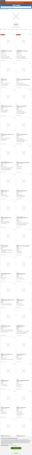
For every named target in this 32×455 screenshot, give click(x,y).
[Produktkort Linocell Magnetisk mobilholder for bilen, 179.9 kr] (8, 208)
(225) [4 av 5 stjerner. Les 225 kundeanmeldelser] (6, 80)
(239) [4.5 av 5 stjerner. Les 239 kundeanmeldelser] (6, 355)
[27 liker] (30, 419)
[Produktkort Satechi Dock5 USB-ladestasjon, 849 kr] (8, 236)
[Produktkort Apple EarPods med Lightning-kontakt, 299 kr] (24, 181)
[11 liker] (14, 201)
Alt (0, 29)
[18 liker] (30, 34)
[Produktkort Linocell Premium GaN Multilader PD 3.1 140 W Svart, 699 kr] (8, 41)
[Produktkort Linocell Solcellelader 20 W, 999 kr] (8, 69)
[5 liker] (14, 146)
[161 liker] (30, 146)
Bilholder (8, 29)
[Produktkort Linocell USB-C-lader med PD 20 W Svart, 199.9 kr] (24, 125)
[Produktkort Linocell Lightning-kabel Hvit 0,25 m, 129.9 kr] (24, 264)
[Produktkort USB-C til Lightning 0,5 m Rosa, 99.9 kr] (8, 264)
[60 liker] (14, 283)
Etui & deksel (13, 29)
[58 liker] (30, 90)
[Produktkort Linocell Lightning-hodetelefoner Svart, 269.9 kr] (8, 426)
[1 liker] (30, 201)
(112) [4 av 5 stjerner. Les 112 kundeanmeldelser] (21, 80)
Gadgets (17, 29)
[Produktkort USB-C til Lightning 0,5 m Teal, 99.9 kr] (24, 344)
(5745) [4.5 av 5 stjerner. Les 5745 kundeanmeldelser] (22, 107)
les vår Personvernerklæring (12, 445)
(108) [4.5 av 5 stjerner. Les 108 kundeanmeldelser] (21, 355)
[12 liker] (14, 174)
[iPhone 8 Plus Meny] (8, 9)
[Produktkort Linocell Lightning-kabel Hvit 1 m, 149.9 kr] (24, 290)
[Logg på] (29, 5)
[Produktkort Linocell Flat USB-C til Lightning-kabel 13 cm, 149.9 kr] (8, 96)
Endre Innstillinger (16, 453)
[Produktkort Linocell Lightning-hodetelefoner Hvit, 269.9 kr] (24, 398)
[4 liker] (30, 118)
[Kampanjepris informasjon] (4, 53)
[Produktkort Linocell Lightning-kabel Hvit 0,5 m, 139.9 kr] (24, 426)
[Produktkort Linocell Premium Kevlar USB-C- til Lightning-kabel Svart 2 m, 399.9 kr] (8, 153)
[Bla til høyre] (31, 30)
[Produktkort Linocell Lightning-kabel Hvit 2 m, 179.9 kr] (8, 371)
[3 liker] (30, 309)
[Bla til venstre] (1, 30)
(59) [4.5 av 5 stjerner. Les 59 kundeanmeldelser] (5, 135)
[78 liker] (14, 391)
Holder (30, 29)
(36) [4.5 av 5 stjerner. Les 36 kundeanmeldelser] (5, 107)
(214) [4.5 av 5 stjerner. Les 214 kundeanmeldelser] (6, 327)
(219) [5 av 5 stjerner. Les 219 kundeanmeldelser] (6, 52)
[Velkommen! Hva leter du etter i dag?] (16, 7)
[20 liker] (14, 90)
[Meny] (1, 5)
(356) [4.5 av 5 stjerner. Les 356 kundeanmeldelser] (6, 163)
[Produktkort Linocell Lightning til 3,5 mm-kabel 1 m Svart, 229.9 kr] (8, 344)
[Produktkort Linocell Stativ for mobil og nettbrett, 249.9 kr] (8, 398)
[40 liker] (30, 257)
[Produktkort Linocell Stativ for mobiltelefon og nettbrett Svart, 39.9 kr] (24, 153)
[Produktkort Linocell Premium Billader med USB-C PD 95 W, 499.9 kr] (8, 316)
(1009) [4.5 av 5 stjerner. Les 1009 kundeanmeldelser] (22, 163)
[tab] (2, 0)
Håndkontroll (21, 29)
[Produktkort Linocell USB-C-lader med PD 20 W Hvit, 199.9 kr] (24, 96)
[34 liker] (30, 364)
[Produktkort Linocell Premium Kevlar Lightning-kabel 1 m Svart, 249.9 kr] (24, 316)
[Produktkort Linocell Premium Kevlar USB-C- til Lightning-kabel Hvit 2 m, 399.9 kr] (24, 208)
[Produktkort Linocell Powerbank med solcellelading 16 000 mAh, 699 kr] (24, 69)
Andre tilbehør (4, 29)
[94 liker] (14, 34)
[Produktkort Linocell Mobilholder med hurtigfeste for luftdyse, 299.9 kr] (8, 290)
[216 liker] (14, 63)
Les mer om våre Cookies (4, 445)
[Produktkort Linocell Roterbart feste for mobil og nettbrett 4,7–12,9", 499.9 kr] (24, 236)
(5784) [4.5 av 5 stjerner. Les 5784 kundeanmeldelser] (6, 381)
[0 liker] (30, 338)
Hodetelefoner (26, 29)
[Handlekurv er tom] (31, 5)
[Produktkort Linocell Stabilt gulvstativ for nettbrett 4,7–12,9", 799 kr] (8, 125)
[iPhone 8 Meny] (3, 9)
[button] (18, 25)
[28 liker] (30, 63)
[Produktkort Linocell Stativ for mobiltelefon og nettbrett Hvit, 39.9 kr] (24, 371)
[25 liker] (30, 229)
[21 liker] (14, 229)
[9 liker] (30, 391)
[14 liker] (14, 118)
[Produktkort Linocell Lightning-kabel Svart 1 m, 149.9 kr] (8, 181)
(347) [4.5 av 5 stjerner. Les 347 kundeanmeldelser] (21, 327)
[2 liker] (30, 174)
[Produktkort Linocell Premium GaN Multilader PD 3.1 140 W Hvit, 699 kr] (24, 41)
